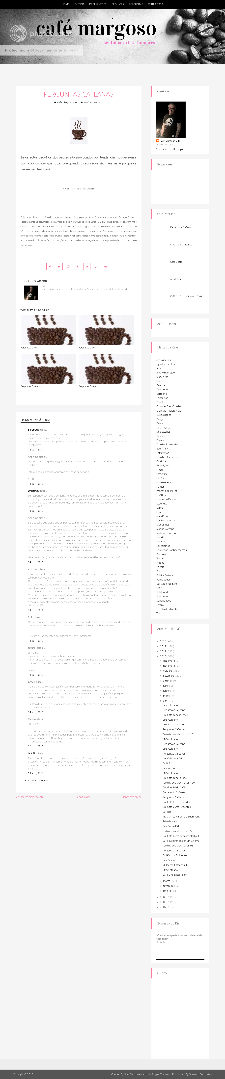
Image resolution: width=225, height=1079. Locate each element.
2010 (163, 656)
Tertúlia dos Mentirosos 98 (178, 845)
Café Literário (170, 705)
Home (65, 4)
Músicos (161, 541)
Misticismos (162, 524)
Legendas (161, 503)
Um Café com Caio (173, 758)
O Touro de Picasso (181, 244)
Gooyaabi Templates (200, 1074)
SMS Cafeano (170, 719)
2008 (163, 902)
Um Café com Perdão (175, 777)
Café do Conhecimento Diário (186, 296)
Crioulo (160, 402)
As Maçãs (175, 279)
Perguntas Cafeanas (79, 94)
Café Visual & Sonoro (175, 855)
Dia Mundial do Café (174, 787)
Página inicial (83, 796)
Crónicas (118, 4)
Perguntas (136, 4)
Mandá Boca (163, 516)
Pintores (161, 554)
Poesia (160, 566)
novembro (169, 665)
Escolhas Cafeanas (167, 457)
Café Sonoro (170, 763)
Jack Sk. (32, 753)
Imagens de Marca (166, 490)
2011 (163, 651)
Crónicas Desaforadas (168, 406)
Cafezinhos (162, 389)
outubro (168, 670)
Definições (162, 436)
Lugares (160, 512)
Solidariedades (164, 592)
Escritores (162, 461)
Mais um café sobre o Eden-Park (181, 816)
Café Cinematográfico (175, 874)
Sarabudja (33, 429)
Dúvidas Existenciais (167, 444)
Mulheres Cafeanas (167, 533)
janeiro (167, 890)
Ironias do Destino (166, 499)
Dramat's (161, 440)
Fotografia (162, 473)
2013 (163, 641)
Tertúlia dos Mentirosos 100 (179, 782)
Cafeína (79, 4)
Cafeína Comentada (174, 768)
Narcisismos (163, 545)
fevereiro (168, 885)
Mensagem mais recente (30, 796)
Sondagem (162, 596)
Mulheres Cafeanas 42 (175, 865)
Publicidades (163, 579)
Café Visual (176, 261)
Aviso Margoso (171, 821)
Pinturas (161, 558)
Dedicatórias (163, 431)
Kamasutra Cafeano (181, 227)
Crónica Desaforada (174, 724)
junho (166, 690)
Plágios (160, 562)
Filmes (160, 469)
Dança (159, 419)
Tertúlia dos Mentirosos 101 (179, 734)
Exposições (162, 465)
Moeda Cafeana (165, 528)
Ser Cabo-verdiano (167, 583)
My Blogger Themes (158, 1074)
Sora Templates (133, 1074)
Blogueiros (162, 376)
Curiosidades (163, 414)
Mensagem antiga (131, 796)
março (167, 880)
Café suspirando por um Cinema (181, 840)
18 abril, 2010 (36, 746)
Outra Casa (155, 4)
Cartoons (161, 393)
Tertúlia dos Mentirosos (169, 609)
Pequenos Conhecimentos (171, 550)
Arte (158, 368)
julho (166, 685)
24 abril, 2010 (36, 773)
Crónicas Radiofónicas (168, 410)
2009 (163, 897)
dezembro (169, 660)
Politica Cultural (164, 575)
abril (166, 700)
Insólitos (161, 495)
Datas (159, 423)
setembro (169, 675)
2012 (163, 646)
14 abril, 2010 (36, 449)
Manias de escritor (166, 520)
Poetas (160, 571)
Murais (160, 537)
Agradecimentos (165, 364)
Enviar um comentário (37, 780)
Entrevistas (162, 452)
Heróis (160, 478)
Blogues (160, 381)
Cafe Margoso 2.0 (67, 102)
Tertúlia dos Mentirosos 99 (178, 831)
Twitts (159, 613)
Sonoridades (163, 600)
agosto (167, 680)
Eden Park (162, 448)
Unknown (33, 490)
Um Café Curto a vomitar (176, 802)
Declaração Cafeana (174, 709)
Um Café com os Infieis (176, 714)
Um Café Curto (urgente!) (177, 806)
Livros (159, 507)
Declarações (98, 4)
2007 (163, 907)
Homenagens (163, 482)
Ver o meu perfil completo (171, 149)
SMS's (159, 588)
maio (166, 695)
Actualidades (163, 360)
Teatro (160, 604)
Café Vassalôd (171, 826)
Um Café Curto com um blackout (181, 836)
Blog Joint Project (165, 372)
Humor (160, 486)
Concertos (162, 397)
